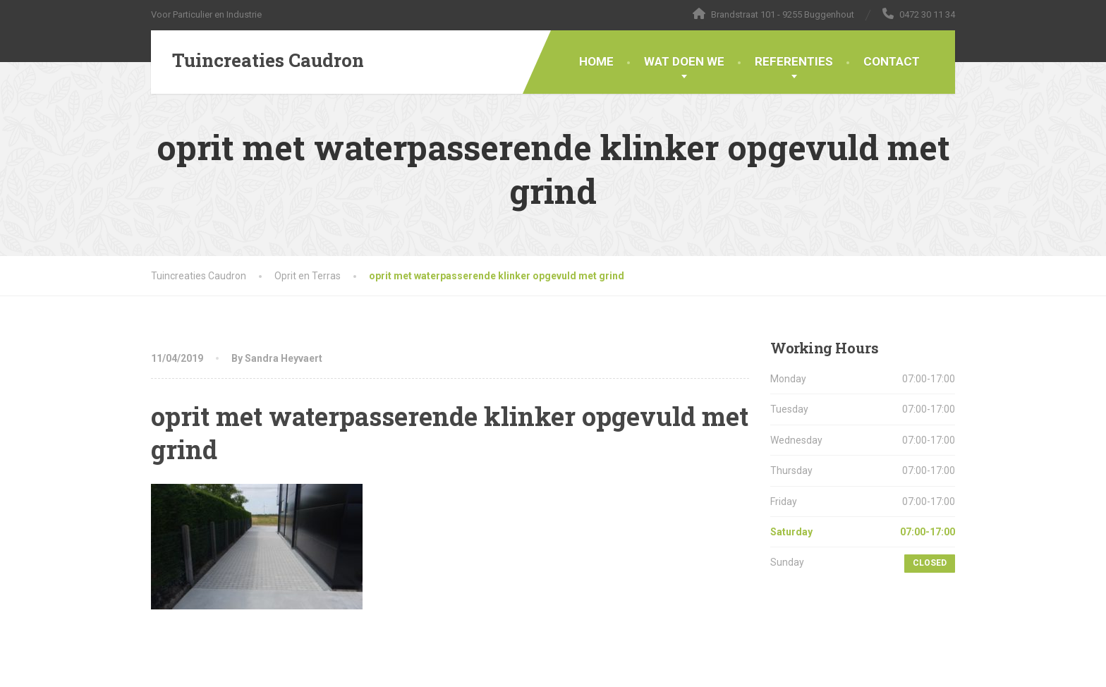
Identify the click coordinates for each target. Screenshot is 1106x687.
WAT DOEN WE (684, 61)
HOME (596, 61)
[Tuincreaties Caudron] (257, 60)
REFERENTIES (794, 61)
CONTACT (891, 61)
